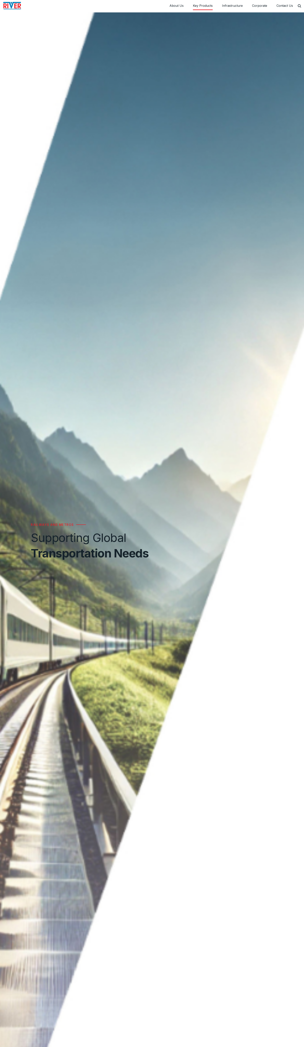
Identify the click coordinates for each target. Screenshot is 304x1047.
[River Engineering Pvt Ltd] (12, 5)
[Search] (299, 6)
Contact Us (284, 6)
